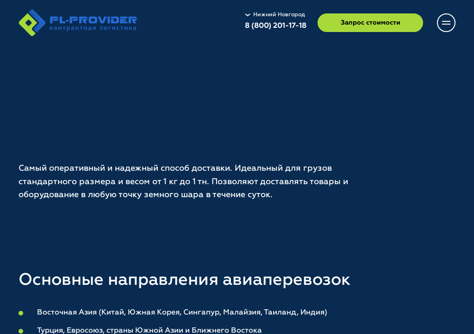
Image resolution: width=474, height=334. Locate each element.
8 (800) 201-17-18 (275, 26)
